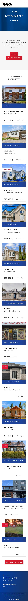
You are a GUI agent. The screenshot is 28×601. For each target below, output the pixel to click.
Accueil (14, 54)
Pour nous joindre (13, 57)
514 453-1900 (8, 580)
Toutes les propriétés (14, 562)
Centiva (17, 599)
